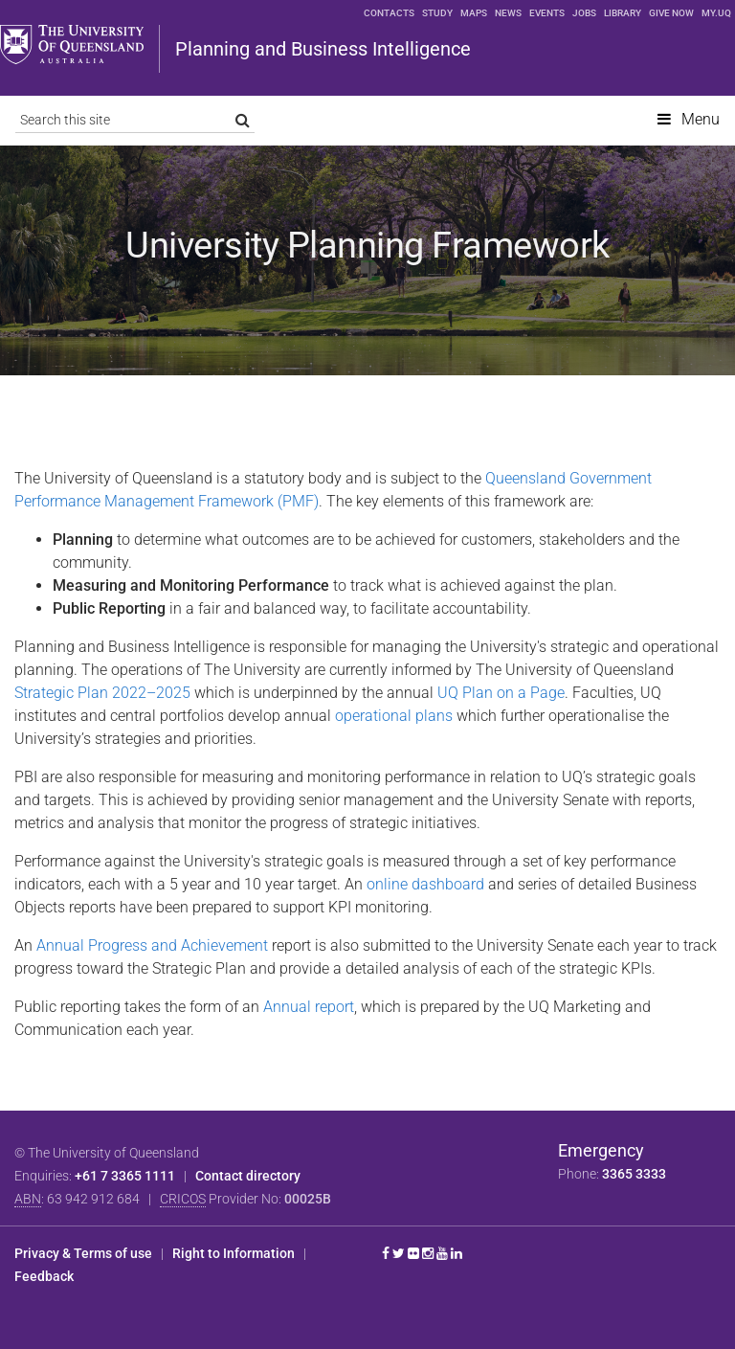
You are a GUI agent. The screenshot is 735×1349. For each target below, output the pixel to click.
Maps (473, 13)
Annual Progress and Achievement (152, 945)
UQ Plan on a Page (501, 693)
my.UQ (716, 13)
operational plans (396, 716)
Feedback (44, 1276)
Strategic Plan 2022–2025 (102, 693)
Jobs (584, 13)
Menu (700, 118)
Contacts (389, 13)
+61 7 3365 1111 (125, 1175)
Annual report (308, 1007)
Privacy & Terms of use (83, 1253)
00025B (307, 1198)
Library (622, 13)
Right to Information (233, 1253)
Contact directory (248, 1175)
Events (547, 13)
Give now (671, 13)
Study (437, 13)
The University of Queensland (72, 45)
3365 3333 (634, 1173)
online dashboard (425, 884)
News (508, 13)
